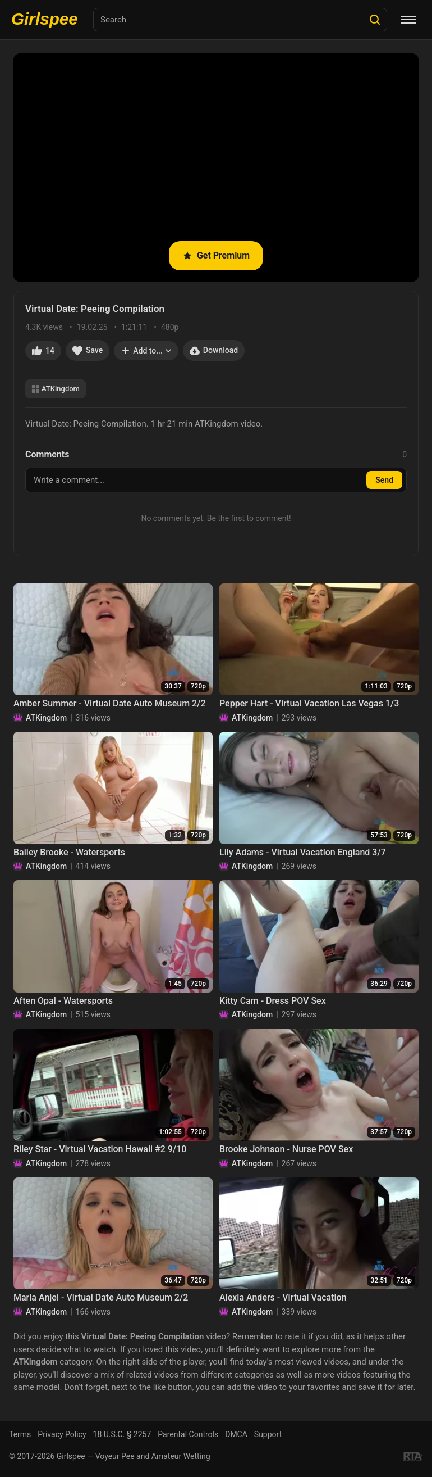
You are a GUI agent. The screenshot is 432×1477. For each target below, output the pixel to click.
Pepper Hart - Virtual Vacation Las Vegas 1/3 (309, 703)
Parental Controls (188, 1434)
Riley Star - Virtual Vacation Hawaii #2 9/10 (99, 1149)
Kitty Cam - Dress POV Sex (272, 1000)
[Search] (375, 19)
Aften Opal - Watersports (63, 1000)
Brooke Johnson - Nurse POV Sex (286, 1149)
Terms (20, 1434)
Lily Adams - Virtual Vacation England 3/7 (302, 852)
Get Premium (216, 255)
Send (384, 479)
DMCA (236, 1434)
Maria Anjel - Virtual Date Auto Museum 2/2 (100, 1297)
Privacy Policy (62, 1434)
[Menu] (408, 19)
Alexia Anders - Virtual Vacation (283, 1297)
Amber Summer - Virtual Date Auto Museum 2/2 (109, 703)
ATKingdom (55, 388)
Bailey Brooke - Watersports (69, 852)
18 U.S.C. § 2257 (122, 1434)
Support (268, 1434)
